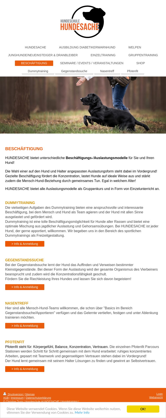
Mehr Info (82, 413)
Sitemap (30, 394)
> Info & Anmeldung (24, 244)
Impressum (17, 397)
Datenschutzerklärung (38, 397)
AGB (6, 397)
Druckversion (13, 394)
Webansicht (156, 397)
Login (159, 394)
